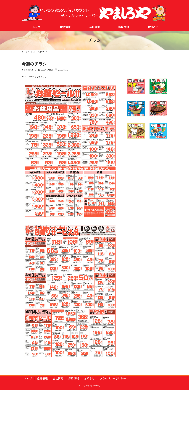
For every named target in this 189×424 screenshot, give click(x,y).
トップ (28, 378)
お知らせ (89, 378)
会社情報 (58, 378)
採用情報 (73, 378)
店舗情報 (42, 378)
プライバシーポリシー (113, 378)
